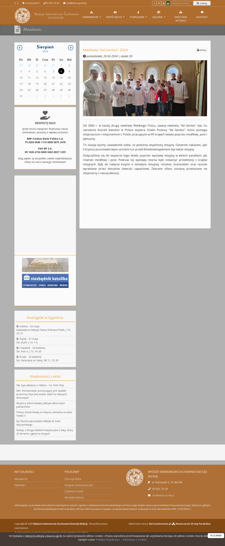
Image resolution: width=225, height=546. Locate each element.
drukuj (201, 50)
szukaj (202, 3)
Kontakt (202, 14)
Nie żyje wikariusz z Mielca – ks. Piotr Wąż (40, 451)
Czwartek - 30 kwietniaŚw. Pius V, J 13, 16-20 (30, 401)
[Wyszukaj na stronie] (182, 3)
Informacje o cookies (135, 539)
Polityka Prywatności (107, 539)
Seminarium (92, 14)
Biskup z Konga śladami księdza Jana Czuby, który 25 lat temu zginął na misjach (44, 497)
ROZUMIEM (215, 535)
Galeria (159, 14)
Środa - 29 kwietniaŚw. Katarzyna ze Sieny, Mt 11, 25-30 (37, 410)
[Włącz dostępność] (168, 3)
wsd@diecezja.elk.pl (76, 3)
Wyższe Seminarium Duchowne (46, 16)
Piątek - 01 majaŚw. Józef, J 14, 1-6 (27, 392)
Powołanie (138, 14)
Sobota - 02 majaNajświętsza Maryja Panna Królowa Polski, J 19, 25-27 (43, 382)
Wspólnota (115, 14)
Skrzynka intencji (181, 16)
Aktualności (33, 29)
